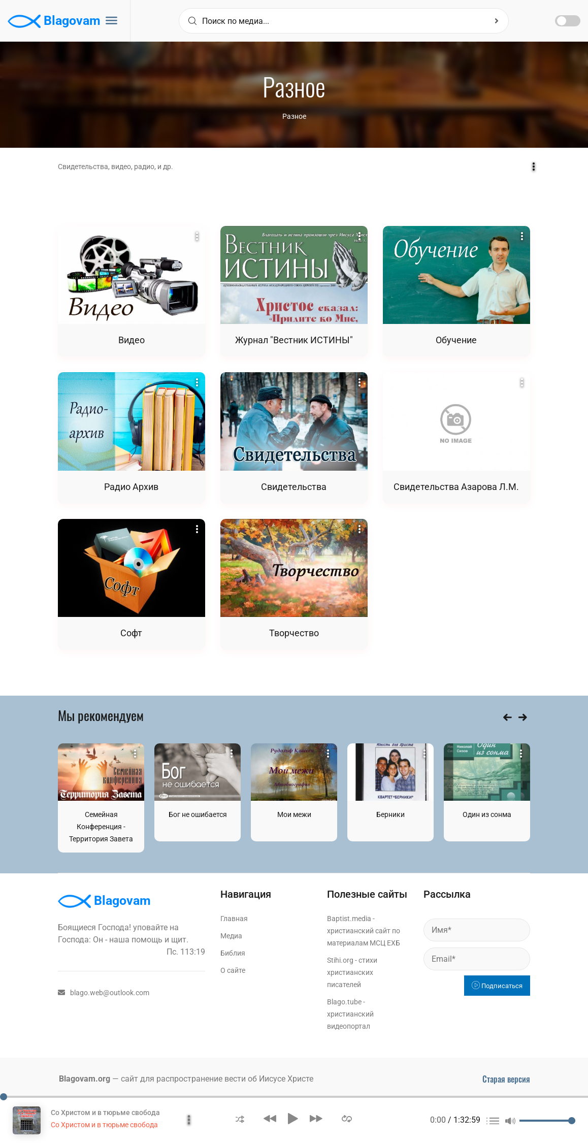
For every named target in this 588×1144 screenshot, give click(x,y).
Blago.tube (344, 1002)
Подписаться (497, 986)
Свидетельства (293, 486)
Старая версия (506, 1079)
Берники (390, 814)
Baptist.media (349, 918)
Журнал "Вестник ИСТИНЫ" (294, 340)
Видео (131, 340)
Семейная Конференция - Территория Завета (101, 826)
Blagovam (54, 21)
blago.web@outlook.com (103, 993)
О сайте (232, 970)
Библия (232, 953)
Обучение (456, 340)
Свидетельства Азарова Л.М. (456, 486)
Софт (131, 633)
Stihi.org (340, 960)
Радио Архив (131, 486)
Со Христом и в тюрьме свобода (105, 1112)
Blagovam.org (84, 1079)
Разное (294, 116)
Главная (234, 918)
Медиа (231, 936)
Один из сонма (487, 814)
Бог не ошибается (198, 814)
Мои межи (294, 814)
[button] (240, 1118)
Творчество (294, 633)
